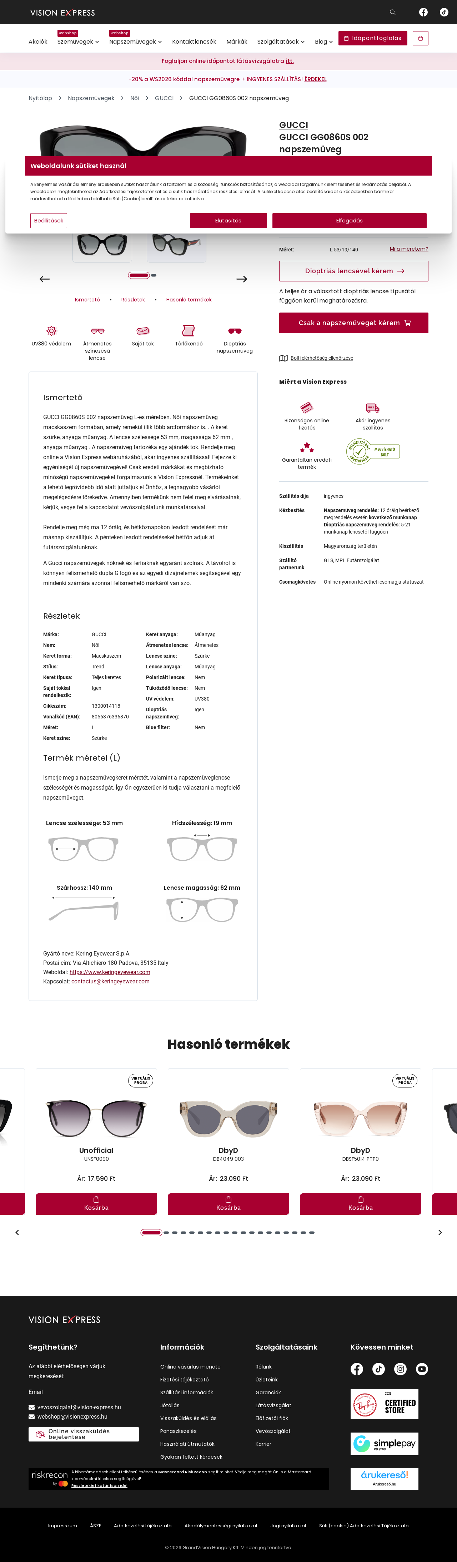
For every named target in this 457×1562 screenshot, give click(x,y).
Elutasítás (229, 235)
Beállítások (136, 235)
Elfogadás (297, 235)
